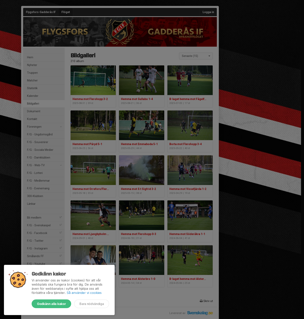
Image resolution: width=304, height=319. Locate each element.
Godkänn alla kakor (51, 304)
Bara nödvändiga (91, 304)
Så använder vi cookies (84, 293)
